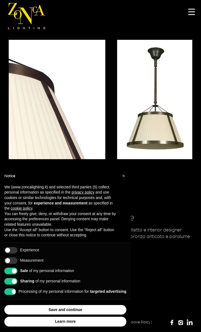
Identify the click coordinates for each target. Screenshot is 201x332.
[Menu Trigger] (191, 11)
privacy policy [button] (83, 192)
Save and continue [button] (65, 309)
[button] (123, 175)
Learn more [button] (65, 321)
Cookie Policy (139, 322)
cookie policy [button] (21, 208)
